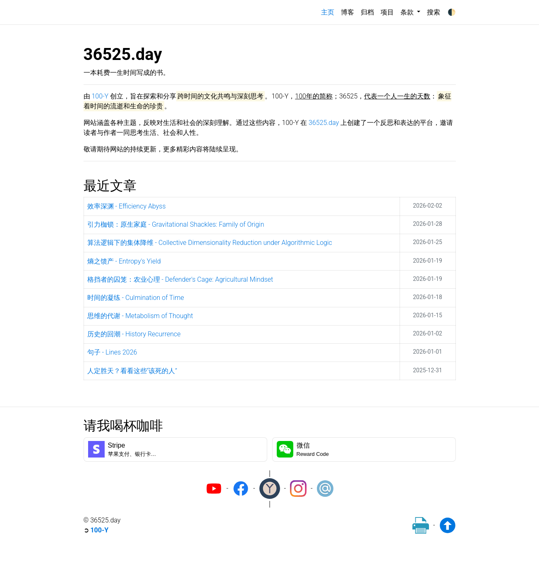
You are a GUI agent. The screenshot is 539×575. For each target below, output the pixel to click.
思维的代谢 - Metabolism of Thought (140, 316)
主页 (329, 11)
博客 (347, 12)
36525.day (324, 123)
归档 (367, 12)
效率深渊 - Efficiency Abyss (126, 206)
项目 (387, 12)
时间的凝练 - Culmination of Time (135, 298)
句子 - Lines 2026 (112, 352)
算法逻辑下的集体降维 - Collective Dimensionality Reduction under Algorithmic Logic (209, 243)
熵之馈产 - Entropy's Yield (124, 261)
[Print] (420, 525)
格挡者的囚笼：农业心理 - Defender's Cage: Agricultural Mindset (180, 279)
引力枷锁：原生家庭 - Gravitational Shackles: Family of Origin (175, 224)
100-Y (99, 96)
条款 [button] (407, 12)
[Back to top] (447, 525)
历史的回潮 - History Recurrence (134, 334)
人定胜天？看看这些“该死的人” (132, 371)
